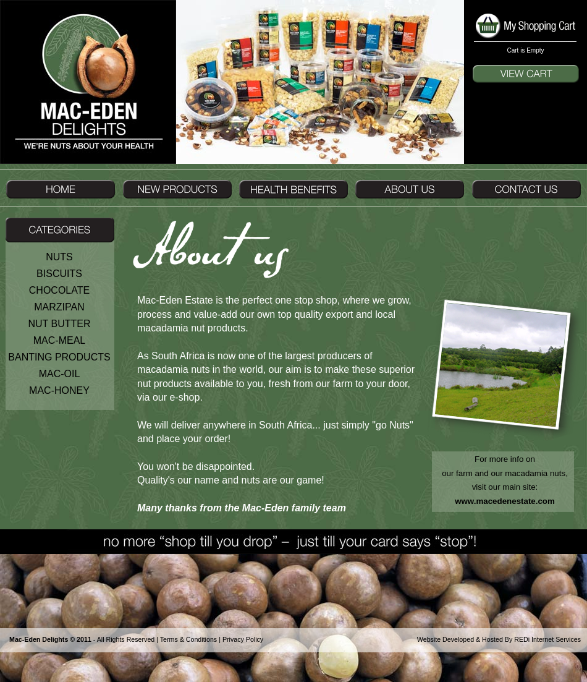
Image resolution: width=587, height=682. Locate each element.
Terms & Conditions (188, 639)
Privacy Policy (242, 639)
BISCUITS (59, 273)
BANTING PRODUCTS (59, 357)
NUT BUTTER (59, 323)
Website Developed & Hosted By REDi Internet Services (499, 639)
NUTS (59, 257)
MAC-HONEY (59, 390)
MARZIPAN (59, 307)
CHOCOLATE (59, 290)
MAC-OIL (59, 374)
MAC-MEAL (59, 340)
